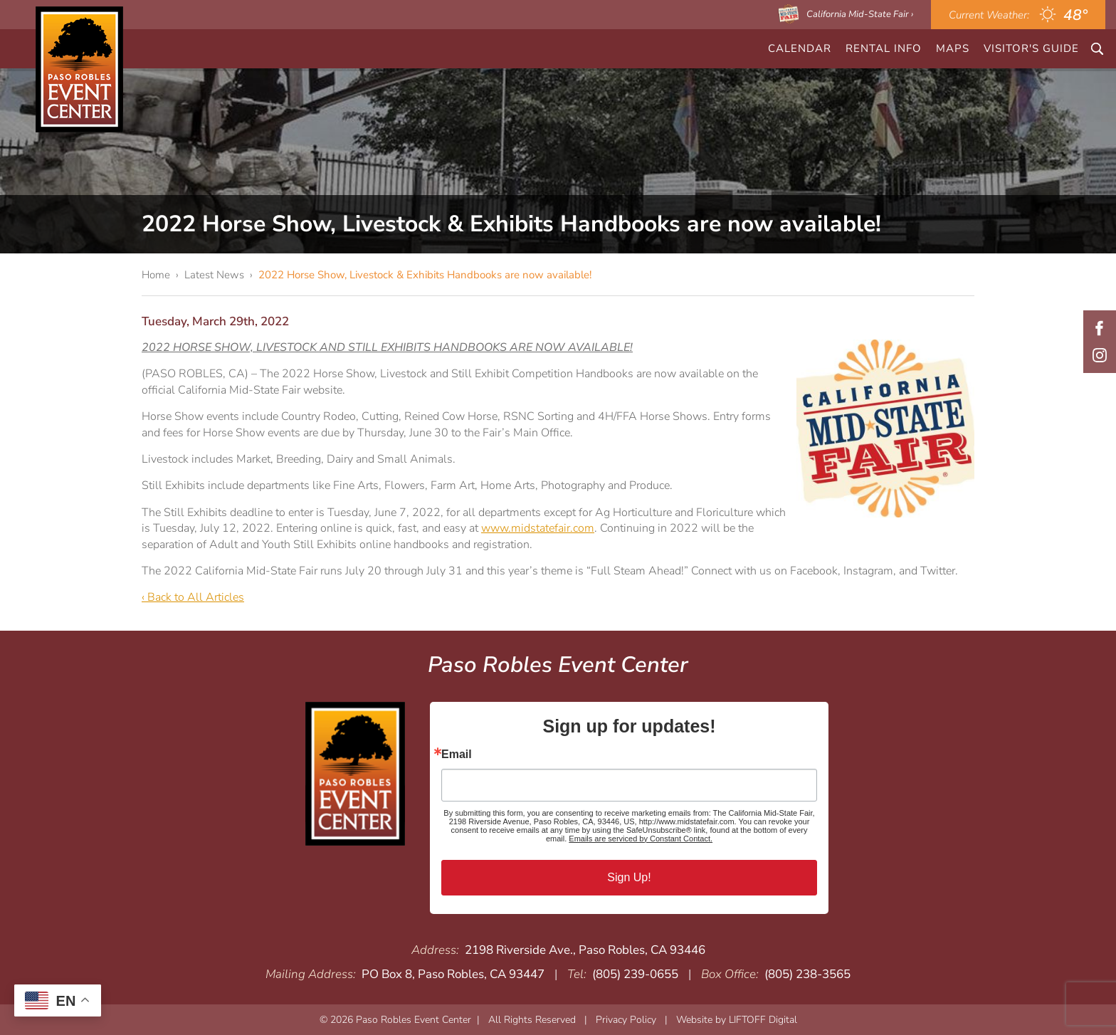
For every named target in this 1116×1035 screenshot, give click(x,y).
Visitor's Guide (1031, 48)
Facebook (1100, 328)
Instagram (1100, 355)
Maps (952, 48)
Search (1097, 48)
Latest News (214, 275)
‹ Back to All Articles (193, 597)
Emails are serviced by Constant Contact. (640, 838)
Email (456, 754)
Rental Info (884, 48)
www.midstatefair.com (537, 528)
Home (156, 275)
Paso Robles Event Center (79, 69)
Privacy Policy (626, 1019)
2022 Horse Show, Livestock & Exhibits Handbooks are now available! (424, 275)
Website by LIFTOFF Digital (736, 1019)
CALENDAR (799, 48)
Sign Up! (629, 877)
